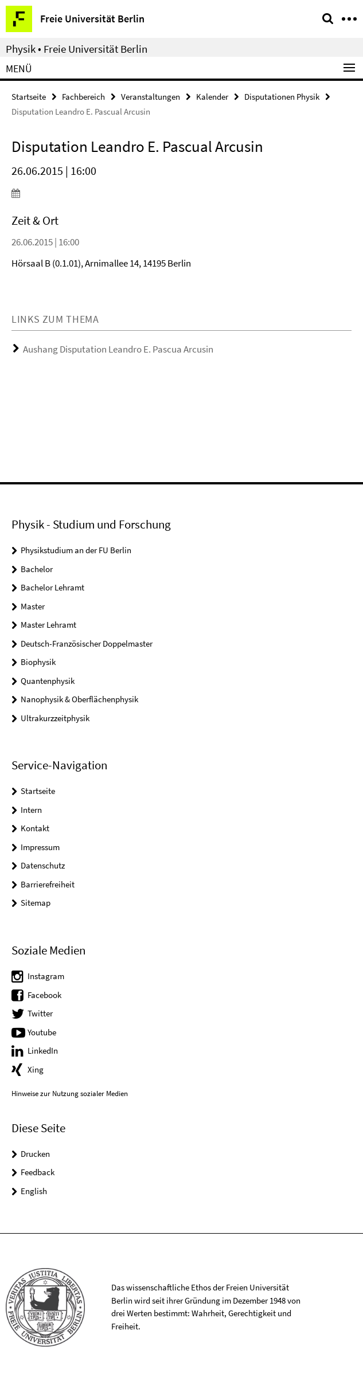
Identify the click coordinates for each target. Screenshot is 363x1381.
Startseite (28, 96)
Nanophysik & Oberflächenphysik (79, 699)
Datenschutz (43, 865)
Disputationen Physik (281, 96)
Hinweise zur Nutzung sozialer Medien (69, 1093)
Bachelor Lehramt (52, 587)
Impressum (40, 847)
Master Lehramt (48, 624)
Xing (36, 1069)
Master (33, 606)
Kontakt (35, 828)
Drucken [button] (35, 1153)
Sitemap (35, 902)
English (34, 1191)
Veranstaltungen (150, 96)
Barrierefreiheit (48, 884)
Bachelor (37, 569)
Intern (31, 809)
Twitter (40, 1013)
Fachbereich (83, 96)
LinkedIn (43, 1050)
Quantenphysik (48, 680)
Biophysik (38, 661)
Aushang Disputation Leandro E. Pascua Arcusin (118, 349)
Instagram (46, 976)
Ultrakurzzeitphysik (55, 718)
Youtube (42, 1032)
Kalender (212, 96)
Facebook (44, 994)
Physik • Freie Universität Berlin (76, 49)
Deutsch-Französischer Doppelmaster (87, 643)
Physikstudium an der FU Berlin (76, 550)
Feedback (37, 1172)
